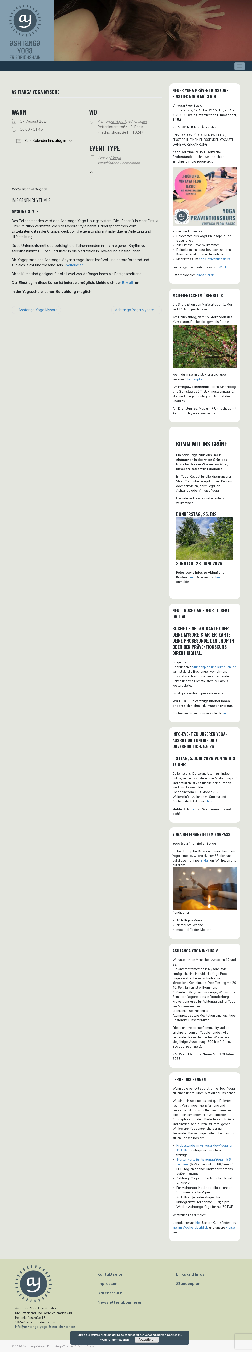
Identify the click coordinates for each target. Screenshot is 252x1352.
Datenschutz (109, 1292)
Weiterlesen (74, 265)
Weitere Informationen (114, 1339)
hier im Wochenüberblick (190, 1227)
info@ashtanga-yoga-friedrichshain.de (45, 1327)
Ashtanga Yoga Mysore (37, 310)
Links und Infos (190, 1274)
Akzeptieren (146, 1339)
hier (191, 577)
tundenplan (195, 379)
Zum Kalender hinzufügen (41, 140)
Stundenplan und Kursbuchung (214, 667)
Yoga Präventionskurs (214, 259)
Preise (230, 1227)
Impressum (108, 1283)
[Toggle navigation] (239, 66)
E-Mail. (221, 267)
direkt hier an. (205, 275)
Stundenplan (188, 1283)
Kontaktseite (110, 1274)
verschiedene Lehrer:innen (119, 163)
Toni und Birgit (109, 157)
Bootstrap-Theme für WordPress (71, 1346)
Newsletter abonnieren (119, 1302)
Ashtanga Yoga (34, 1346)
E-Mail (128, 283)
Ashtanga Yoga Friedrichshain (122, 121)
